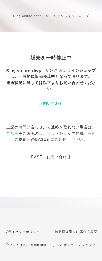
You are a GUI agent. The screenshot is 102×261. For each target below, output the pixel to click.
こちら (12, 133)
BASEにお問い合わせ (51, 157)
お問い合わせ (51, 103)
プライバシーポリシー (22, 232)
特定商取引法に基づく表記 (76, 232)
